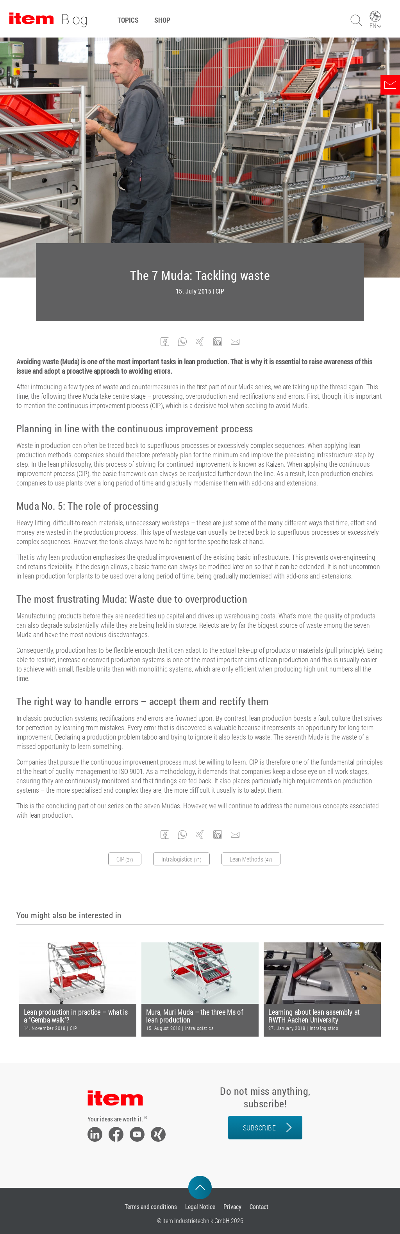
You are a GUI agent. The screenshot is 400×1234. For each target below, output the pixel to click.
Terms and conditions (151, 1206)
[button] (165, 342)
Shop (162, 20)
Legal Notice (200, 1206)
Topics (128, 20)
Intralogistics (199, 1028)
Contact (259, 1206)
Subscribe (259, 1127)
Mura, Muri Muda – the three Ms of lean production (194, 1016)
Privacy (232, 1206)
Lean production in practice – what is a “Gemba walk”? (76, 1016)
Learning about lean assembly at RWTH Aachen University (313, 1016)
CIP (220, 291)
